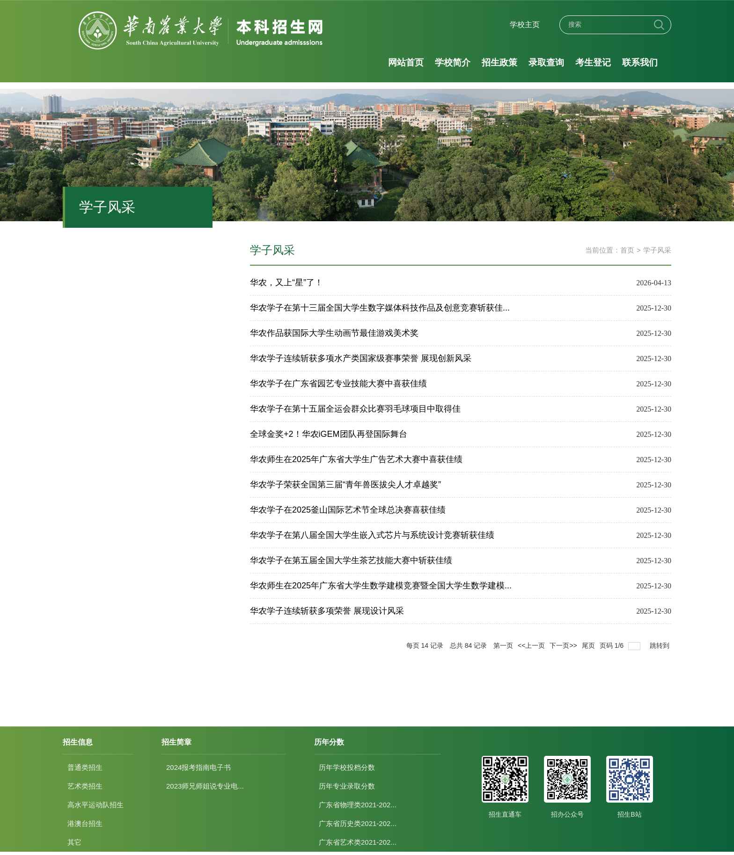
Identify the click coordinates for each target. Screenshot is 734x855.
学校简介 (452, 62)
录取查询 (546, 62)
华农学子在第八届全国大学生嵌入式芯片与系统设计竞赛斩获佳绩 (372, 535)
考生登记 (593, 62)
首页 (627, 250)
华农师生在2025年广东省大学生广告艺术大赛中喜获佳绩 (356, 459)
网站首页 (406, 62)
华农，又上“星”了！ (286, 282)
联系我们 (640, 62)
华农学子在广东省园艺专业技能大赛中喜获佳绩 (338, 383)
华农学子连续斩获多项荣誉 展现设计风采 (327, 611)
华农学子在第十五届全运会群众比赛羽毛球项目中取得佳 (355, 408)
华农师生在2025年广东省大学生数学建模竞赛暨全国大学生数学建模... (381, 585)
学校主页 (525, 25)
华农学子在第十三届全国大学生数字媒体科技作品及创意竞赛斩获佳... (380, 307)
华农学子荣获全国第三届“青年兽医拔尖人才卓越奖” (345, 484)
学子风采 (657, 250)
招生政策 (499, 62)
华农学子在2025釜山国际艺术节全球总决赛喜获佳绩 (348, 509)
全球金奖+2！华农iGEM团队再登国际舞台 (328, 434)
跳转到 (660, 645)
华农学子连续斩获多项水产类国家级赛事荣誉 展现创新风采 (360, 358)
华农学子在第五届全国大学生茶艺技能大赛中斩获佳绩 (351, 560)
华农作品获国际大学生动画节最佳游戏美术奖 (334, 333)
